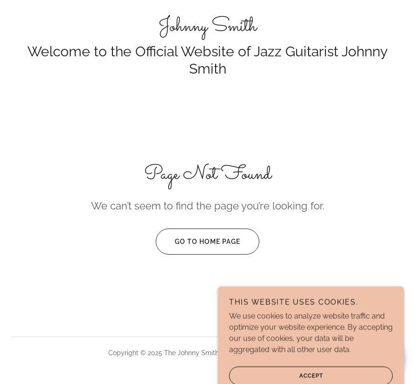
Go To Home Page (198, 242)
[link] (207, 28)
